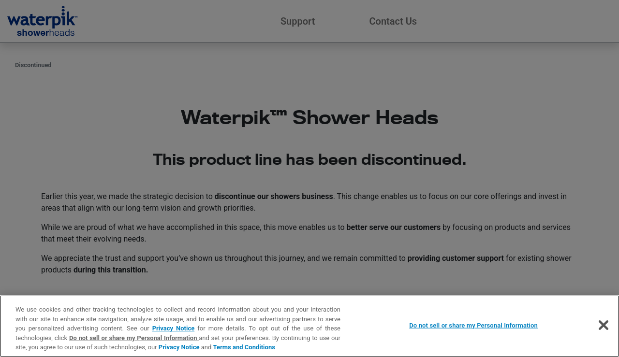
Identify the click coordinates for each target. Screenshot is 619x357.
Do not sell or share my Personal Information (134, 338)
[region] (309, 326)
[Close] (603, 325)
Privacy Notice (173, 328)
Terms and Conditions (244, 347)
